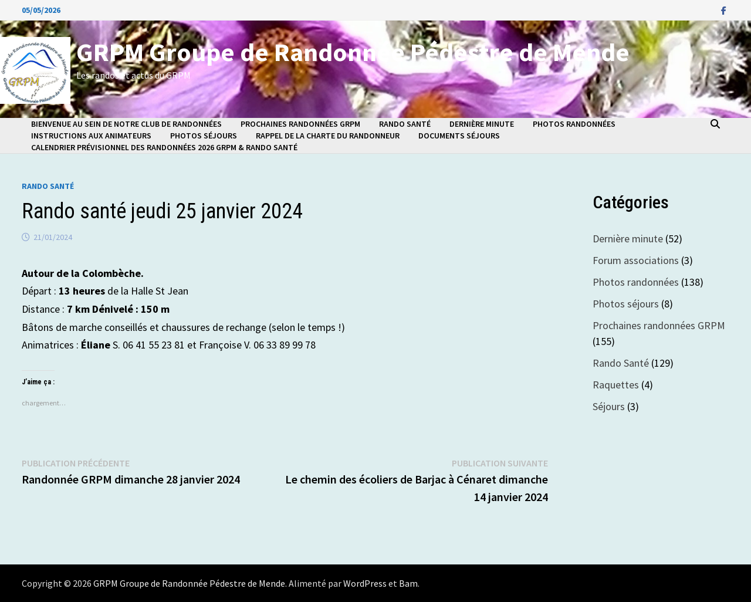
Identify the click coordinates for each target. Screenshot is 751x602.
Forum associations (636, 260)
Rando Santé (405, 124)
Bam (408, 583)
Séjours (609, 406)
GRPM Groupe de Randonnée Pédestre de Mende (353, 52)
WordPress (365, 583)
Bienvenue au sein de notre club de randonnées (126, 124)
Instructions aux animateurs (91, 135)
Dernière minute (481, 124)
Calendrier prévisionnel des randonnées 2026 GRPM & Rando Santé (164, 147)
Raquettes (616, 384)
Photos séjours (203, 135)
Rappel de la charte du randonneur (328, 135)
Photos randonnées (574, 124)
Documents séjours (459, 135)
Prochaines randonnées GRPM (300, 124)
